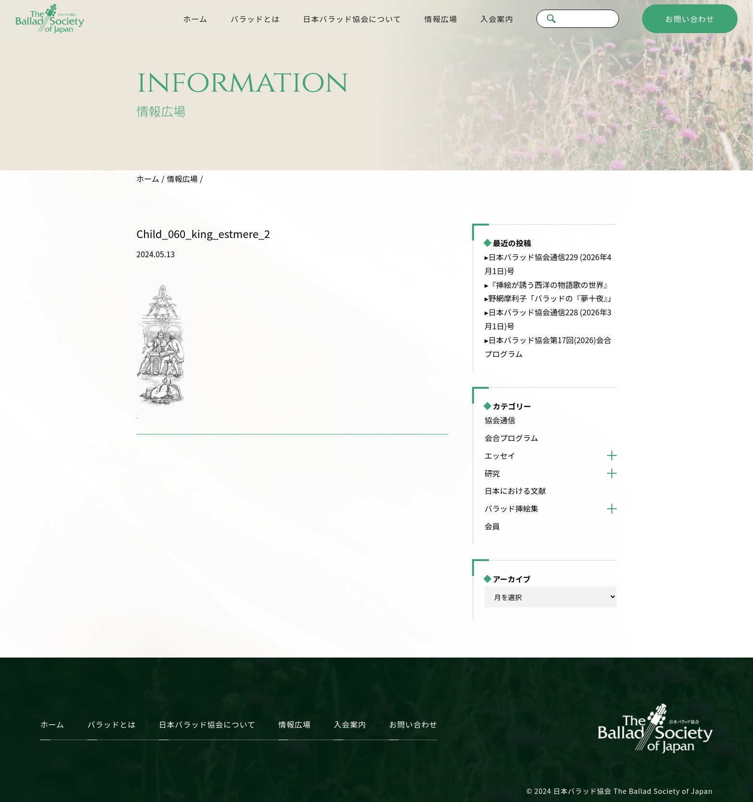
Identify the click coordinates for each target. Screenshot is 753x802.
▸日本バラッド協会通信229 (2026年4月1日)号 (548, 263)
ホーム (195, 18)
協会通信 (500, 420)
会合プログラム (511, 437)
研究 (492, 473)
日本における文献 (515, 490)
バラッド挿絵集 (511, 508)
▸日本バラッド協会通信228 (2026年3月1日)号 (548, 319)
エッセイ (500, 455)
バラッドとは (255, 18)
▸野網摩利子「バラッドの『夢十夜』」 (550, 298)
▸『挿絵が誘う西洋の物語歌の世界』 (548, 284)
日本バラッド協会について (352, 18)
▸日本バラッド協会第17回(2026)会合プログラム (548, 346)
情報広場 (441, 18)
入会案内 (496, 18)
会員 (492, 526)
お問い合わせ (690, 18)
